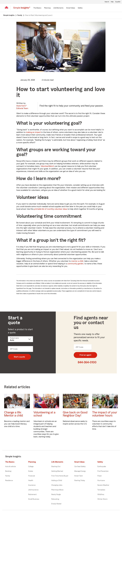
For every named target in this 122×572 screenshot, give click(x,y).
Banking (8, 471)
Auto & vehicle (10, 466)
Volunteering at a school (44, 414)
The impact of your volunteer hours (104, 414)
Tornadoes (101, 490)
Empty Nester (56, 504)
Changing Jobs (56, 485)
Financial (31, 476)
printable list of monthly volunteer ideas (50, 209)
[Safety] (80, 8)
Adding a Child (56, 480)
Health (30, 480)
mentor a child (77, 261)
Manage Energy (80, 471)
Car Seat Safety (80, 466)
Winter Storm (102, 499)
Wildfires (100, 494)
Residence (9, 480)
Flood (99, 476)
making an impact (33, 132)
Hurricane (101, 480)
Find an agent (85, 355)
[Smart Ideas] (70, 8)
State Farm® (22, 107)
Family (7, 476)
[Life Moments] (58, 8)
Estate (30, 471)
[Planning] (47, 8)
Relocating (55, 499)
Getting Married (57, 471)
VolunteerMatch (47, 166)
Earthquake (101, 466)
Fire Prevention (103, 471)
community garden (75, 264)
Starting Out (55, 466)
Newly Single (56, 494)
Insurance (31, 485)
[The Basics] (37, 8)
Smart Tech (78, 476)
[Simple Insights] (22, 9)
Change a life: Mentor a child (13, 414)
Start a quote (19, 357)
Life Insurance (33, 490)
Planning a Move (57, 490)
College (30, 466)
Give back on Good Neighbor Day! (75, 414)
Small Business (33, 499)
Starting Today (79, 480)
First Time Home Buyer (59, 476)
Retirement (32, 494)
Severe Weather (103, 485)
